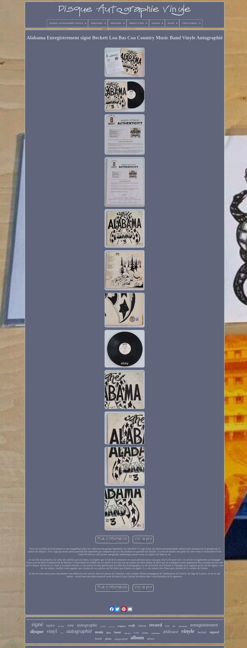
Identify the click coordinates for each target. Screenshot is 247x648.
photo (108, 638)
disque (36, 631)
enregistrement (204, 625)
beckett (202, 632)
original (121, 626)
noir (167, 625)
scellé (136, 632)
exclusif (111, 627)
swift (132, 625)
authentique (155, 633)
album (137, 637)
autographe (87, 625)
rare (70, 625)
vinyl (52, 631)
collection (127, 633)
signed (214, 632)
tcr (174, 626)
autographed (121, 639)
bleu (108, 632)
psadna (145, 633)
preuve (61, 626)
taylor (50, 625)
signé (37, 624)
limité (117, 632)
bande (98, 638)
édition (142, 625)
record (155, 624)
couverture (182, 626)
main (99, 632)
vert (61, 633)
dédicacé (170, 631)
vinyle (187, 631)
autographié (79, 631)
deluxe (151, 638)
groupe (103, 626)
